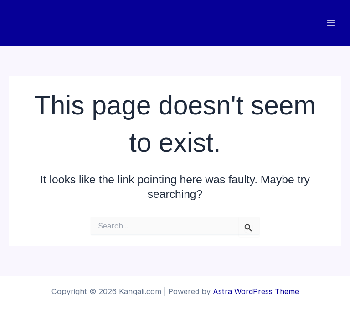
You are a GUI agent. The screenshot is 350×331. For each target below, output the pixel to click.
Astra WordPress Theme (256, 291)
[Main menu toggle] (330, 23)
